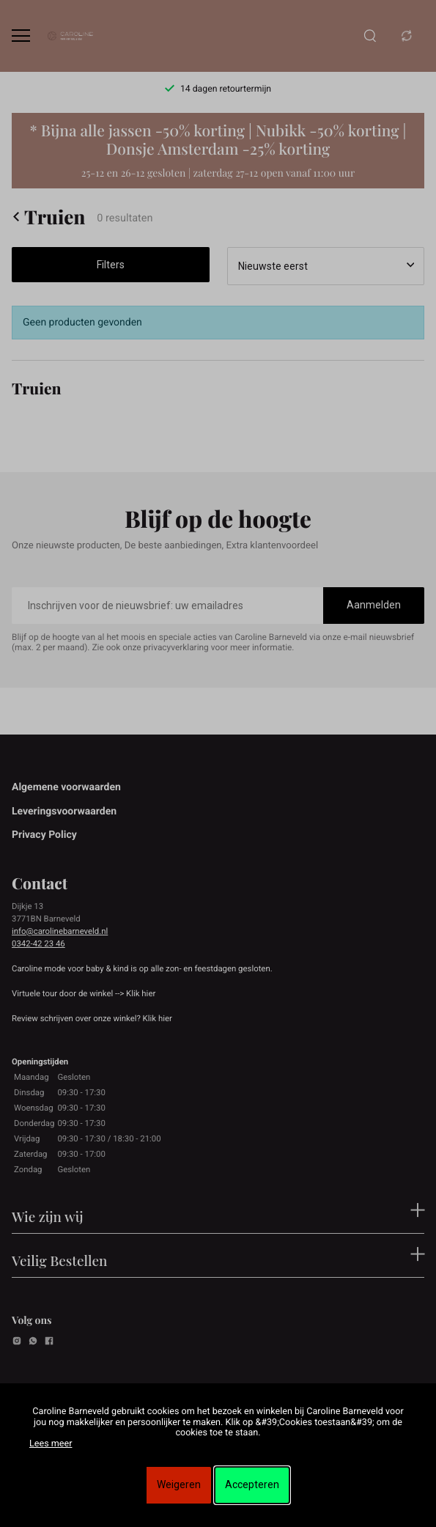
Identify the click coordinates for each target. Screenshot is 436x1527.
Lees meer (50, 1443)
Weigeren (179, 1484)
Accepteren (252, 1484)
